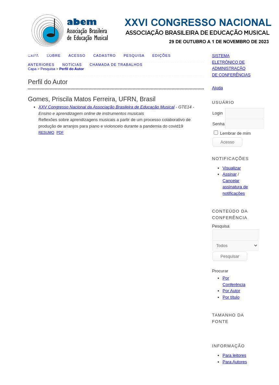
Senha (218, 123)
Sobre (53, 55)
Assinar (230, 174)
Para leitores (234, 355)
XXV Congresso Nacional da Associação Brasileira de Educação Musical (107, 107)
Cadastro (104, 55)
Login (217, 113)
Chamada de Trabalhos (116, 65)
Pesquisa (134, 55)
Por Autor (231, 290)
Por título (231, 297)
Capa (32, 69)
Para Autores (235, 361)
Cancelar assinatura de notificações (235, 187)
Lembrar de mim (235, 133)
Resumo (47, 132)
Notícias (72, 65)
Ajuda (217, 87)
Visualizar (232, 168)
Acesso (76, 55)
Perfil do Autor (71, 69)
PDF (60, 132)
